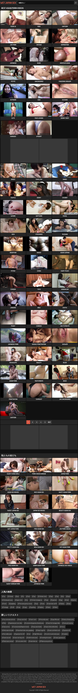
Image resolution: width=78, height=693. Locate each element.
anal (67, 600)
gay (61, 600)
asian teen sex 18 (52, 603)
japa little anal (55, 619)
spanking (33, 607)
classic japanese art (60, 637)
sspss (25, 607)
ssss (29, 596)
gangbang (13, 603)
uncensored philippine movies (21, 626)
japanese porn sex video (16, 623)
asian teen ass (33, 641)
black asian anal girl (8, 641)
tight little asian (38, 634)
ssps (47, 600)
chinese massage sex (37, 600)
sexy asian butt (22, 619)
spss (52, 596)
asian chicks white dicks (52, 626)
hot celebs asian (8, 634)
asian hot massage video (54, 623)
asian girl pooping (68, 623)
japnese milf (67, 630)
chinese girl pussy (8, 600)
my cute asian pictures (9, 619)
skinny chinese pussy (68, 619)
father (56, 607)
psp (37, 603)
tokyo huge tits (41, 630)
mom (5, 603)
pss (18, 596)
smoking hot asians (46, 637)
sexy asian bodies (37, 626)
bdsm (49, 607)
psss (69, 596)
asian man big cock (19, 637)
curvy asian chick (22, 641)
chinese (11, 596)
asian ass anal (7, 637)
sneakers (65, 634)
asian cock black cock (54, 630)
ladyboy (41, 607)
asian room (33, 619)
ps (63, 596)
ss (23, 596)
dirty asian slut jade (8, 630)
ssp (57, 596)
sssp (19, 607)
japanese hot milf (20, 634)
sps (34, 596)
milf (13, 607)
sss (4, 596)
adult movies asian (32, 637)
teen (69, 603)
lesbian (62, 603)
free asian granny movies (25, 603)
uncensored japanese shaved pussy (35, 623)
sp (27, 600)
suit (29, 634)
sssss (43, 603)
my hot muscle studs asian (52, 634)
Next (49, 422)
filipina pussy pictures (46, 641)
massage (6, 607)
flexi (5, 623)
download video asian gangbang (25, 630)
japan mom (19, 600)
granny (74, 600)
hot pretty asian (44, 619)
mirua (63, 626)
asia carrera (7, 626)
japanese (54, 600)
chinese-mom (43, 596)
